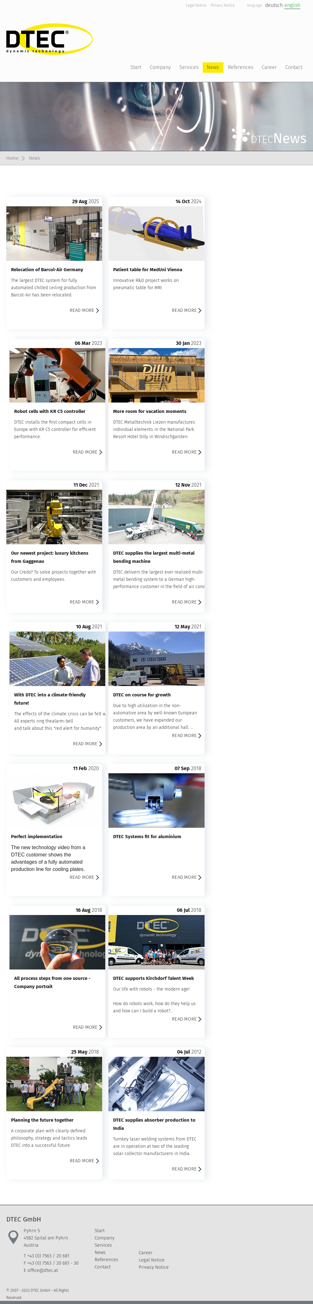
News (36, 158)
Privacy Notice (223, 5)
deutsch (274, 5)
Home (12, 158)
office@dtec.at (42, 1270)
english (292, 5)
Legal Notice (196, 5)
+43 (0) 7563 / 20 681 (48, 1256)
